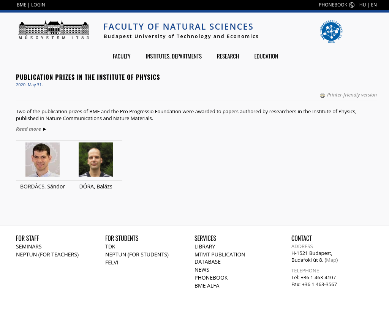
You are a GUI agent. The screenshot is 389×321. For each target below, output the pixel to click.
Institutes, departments (174, 56)
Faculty (122, 56)
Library (204, 246)
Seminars (29, 246)
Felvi (112, 262)
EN (374, 5)
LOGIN (38, 5)
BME (21, 5)
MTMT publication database (219, 258)
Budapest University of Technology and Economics (181, 36)
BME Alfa (206, 285)
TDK (110, 246)
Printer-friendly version (348, 94)
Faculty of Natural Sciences (178, 26)
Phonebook (211, 277)
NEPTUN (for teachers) (47, 254)
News (201, 269)
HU (362, 5)
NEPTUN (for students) (137, 254)
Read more (28, 128)
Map (331, 259)
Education (266, 56)
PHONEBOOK (333, 5)
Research (228, 56)
